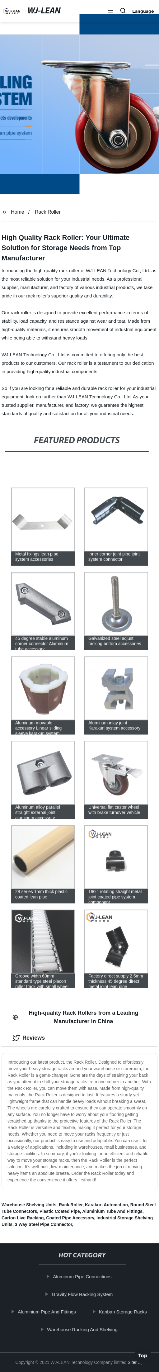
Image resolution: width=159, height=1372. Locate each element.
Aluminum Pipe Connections (83, 1276)
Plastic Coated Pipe (60, 1211)
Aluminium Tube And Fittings (112, 1211)
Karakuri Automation (106, 1204)
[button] (110, 11)
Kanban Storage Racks (124, 1311)
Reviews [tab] (28, 1038)
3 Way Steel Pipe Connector (43, 1224)
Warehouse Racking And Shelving (84, 1329)
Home (17, 212)
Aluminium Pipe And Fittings (48, 1311)
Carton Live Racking (23, 1217)
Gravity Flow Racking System (83, 1294)
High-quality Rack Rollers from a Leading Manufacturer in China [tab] (75, 1017)
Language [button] (143, 11)
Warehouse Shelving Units (29, 1204)
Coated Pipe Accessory (70, 1217)
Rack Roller (48, 212)
